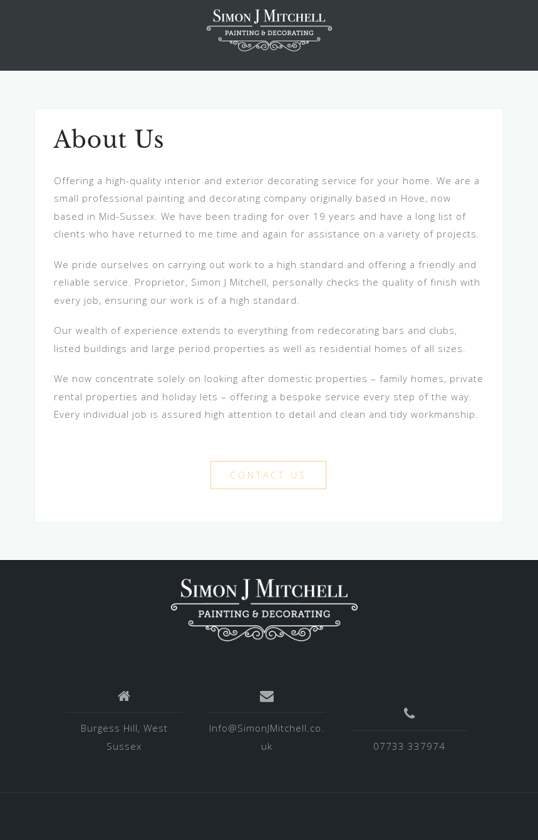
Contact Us (268, 475)
